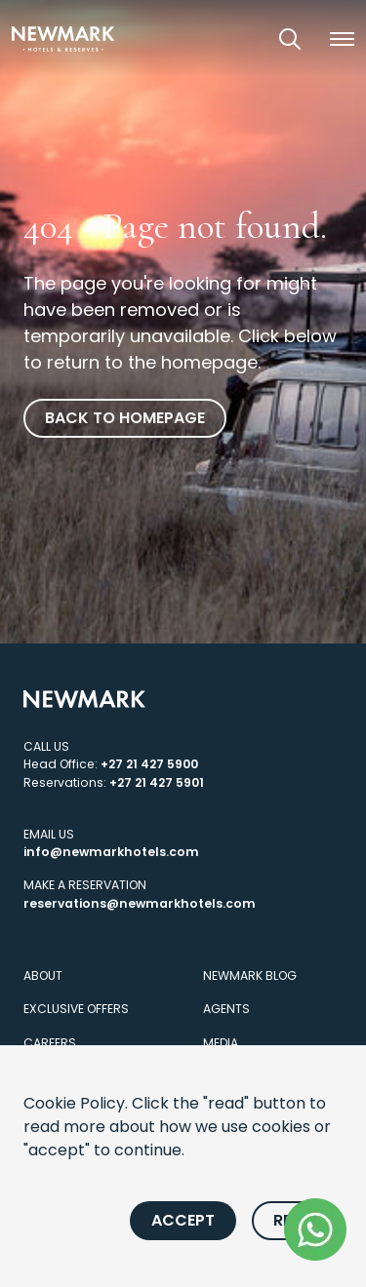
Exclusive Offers (76, 1008)
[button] (341, 39)
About (42, 975)
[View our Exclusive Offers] (235, 38)
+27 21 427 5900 (149, 764)
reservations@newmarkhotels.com (139, 903)
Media (220, 1042)
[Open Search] (289, 39)
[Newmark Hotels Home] (63, 38)
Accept (183, 1220)
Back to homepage (125, 418)
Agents (226, 1008)
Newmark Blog (250, 975)
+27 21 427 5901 (156, 782)
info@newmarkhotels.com (111, 851)
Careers (49, 1042)
